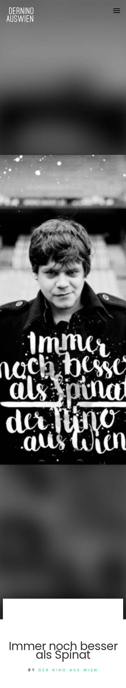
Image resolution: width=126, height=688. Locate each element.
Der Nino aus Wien (68, 670)
